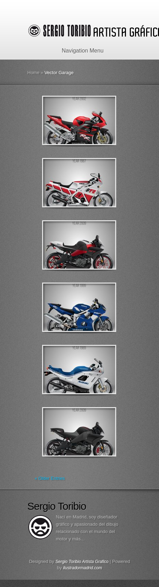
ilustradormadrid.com (82, 567)
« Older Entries (50, 478)
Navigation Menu (78, 51)
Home (33, 72)
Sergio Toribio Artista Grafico (82, 561)
